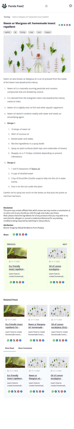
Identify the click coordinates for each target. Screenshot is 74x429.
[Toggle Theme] (70, 5)
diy (15, 32)
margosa (47, 32)
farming (7, 17)
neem (39, 32)
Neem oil (36, 168)
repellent (7, 32)
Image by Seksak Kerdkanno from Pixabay (27, 228)
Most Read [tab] (9, 348)
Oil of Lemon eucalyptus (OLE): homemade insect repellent (56, 268)
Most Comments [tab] (25, 348)
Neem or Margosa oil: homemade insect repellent (36, 326)
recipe (31, 32)
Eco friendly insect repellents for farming (16, 268)
